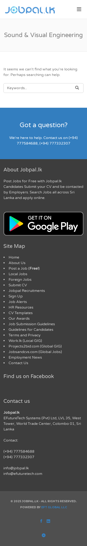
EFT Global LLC (54, 507)
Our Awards (19, 318)
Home (14, 257)
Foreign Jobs (20, 279)
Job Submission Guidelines (32, 324)
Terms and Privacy (25, 335)
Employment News (25, 357)
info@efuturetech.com (22, 473)
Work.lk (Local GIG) (25, 340)
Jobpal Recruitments (27, 290)
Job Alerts (18, 302)
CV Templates (21, 313)
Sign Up (16, 296)
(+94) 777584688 (18, 451)
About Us (17, 263)
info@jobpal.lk (16, 468)
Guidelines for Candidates (31, 329)
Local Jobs (18, 274)
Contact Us (18, 363)
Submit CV (18, 285)
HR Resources (21, 307)
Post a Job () (24, 268)
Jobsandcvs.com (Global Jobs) (35, 352)
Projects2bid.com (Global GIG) (35, 346)
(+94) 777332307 (18, 457)
